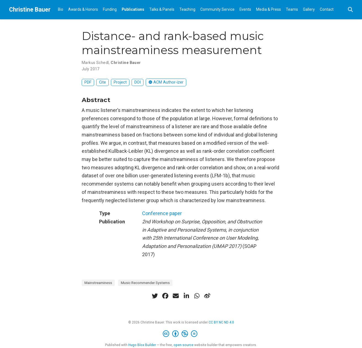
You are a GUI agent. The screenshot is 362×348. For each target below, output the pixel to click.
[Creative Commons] (181, 334)
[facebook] (165, 296)
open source (183, 345)
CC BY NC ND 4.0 (221, 322)
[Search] (350, 10)
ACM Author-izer (165, 82)
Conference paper (162, 213)
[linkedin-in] (186, 296)
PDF (87, 82)
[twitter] (155, 296)
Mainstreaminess (98, 282)
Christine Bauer (29, 9)
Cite (102, 82)
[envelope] (176, 296)
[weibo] (207, 296)
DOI (137, 82)
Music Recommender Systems (145, 282)
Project (120, 82)
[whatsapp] (197, 296)
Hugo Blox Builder (142, 345)
